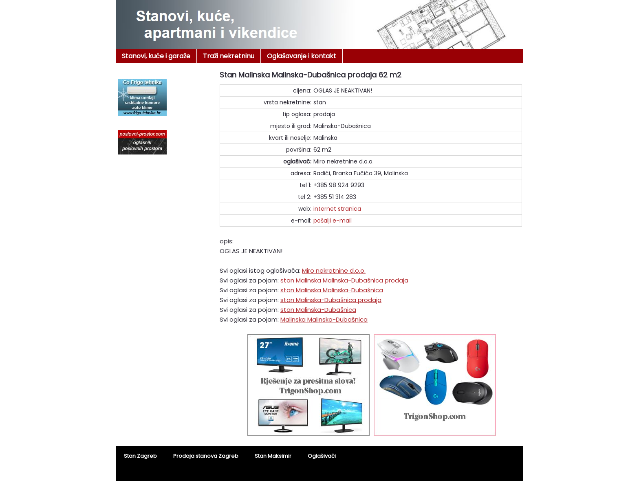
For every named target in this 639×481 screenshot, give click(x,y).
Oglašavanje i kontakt (301, 56)
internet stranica (337, 209)
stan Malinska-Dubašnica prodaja (330, 300)
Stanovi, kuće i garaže (156, 56)
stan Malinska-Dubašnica (318, 309)
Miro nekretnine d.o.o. (334, 270)
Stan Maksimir (273, 456)
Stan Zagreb (140, 456)
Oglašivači (322, 456)
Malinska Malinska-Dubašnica (324, 319)
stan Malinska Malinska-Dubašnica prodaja (344, 280)
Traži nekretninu (228, 56)
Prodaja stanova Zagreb (205, 456)
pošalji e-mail (332, 220)
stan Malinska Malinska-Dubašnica (331, 290)
